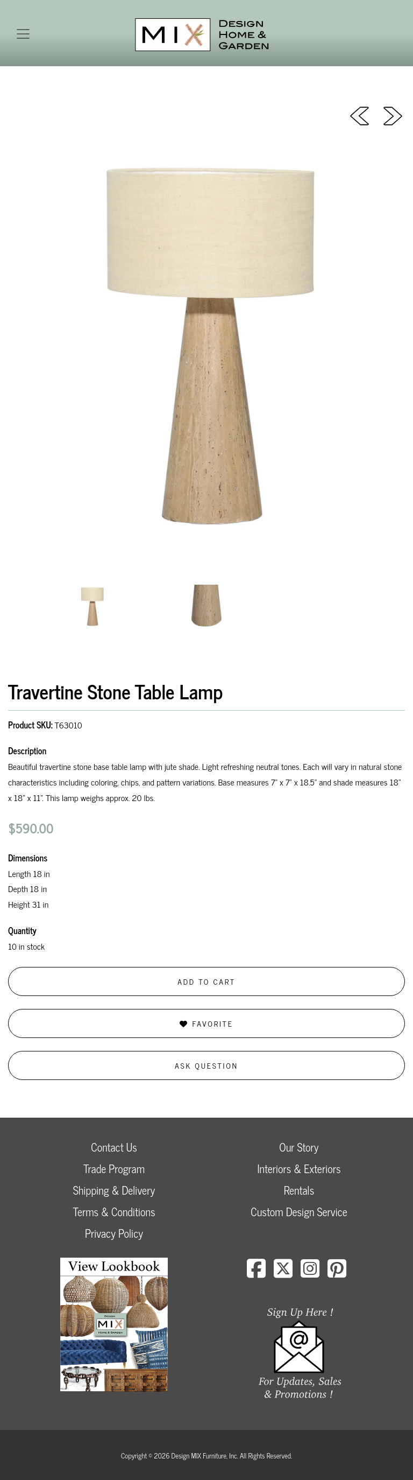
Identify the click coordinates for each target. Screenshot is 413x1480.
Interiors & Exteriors (298, 1168)
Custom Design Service (299, 1212)
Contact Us (114, 1147)
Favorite (206, 1023)
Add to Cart (206, 981)
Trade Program (114, 1168)
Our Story (298, 1147)
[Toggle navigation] (23, 34)
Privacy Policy (114, 1233)
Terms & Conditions (114, 1212)
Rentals (299, 1190)
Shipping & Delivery (114, 1190)
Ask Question (206, 1065)
